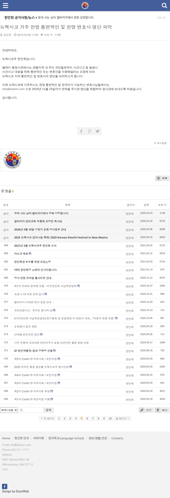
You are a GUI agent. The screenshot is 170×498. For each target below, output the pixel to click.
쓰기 (145, 410)
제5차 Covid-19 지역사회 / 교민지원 (35, 359)
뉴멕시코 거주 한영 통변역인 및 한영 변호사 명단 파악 (56, 27)
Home (6, 438)
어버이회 (38, 438)
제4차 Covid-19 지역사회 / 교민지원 (35, 375)
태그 (161, 410)
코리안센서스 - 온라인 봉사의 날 (33, 310)
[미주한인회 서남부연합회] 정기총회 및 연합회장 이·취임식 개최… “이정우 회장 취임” (64, 318)
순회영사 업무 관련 (25, 326)
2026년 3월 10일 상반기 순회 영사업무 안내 (40, 229)
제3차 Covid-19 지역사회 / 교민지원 (35, 383)
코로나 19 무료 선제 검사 (29, 294)
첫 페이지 (47, 418)
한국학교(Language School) (66, 438)
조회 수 (162, 205)
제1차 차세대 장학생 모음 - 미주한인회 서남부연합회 (45, 286)
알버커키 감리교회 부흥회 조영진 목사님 (38, 221)
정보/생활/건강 (98, 438)
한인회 (7, 35)
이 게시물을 (160, 143)
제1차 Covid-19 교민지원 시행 (32, 399)
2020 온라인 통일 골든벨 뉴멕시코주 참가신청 (41, 367)
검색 (48, 410)
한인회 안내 (21, 438)
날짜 (146, 205)
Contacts (117, 438)
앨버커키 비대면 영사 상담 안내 (32, 302)
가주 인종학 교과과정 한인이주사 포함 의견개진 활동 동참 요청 (51, 343)
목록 (161, 178)
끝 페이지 (122, 418)
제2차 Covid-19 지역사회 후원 (32, 391)
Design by (15, 491)
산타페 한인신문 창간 (26, 334)
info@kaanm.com (13, 89)
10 (110, 418)
